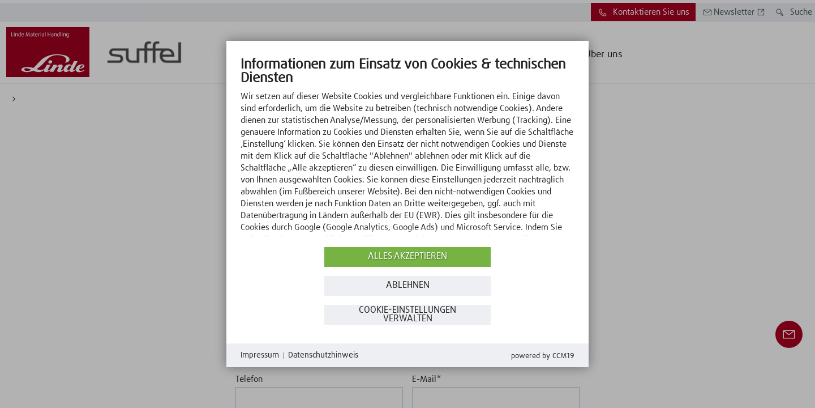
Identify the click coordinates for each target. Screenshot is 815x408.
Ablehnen (408, 285)
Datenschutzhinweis (323, 355)
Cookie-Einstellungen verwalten (407, 315)
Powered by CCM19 (542, 356)
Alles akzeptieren (407, 256)
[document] (407, 150)
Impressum (260, 355)
